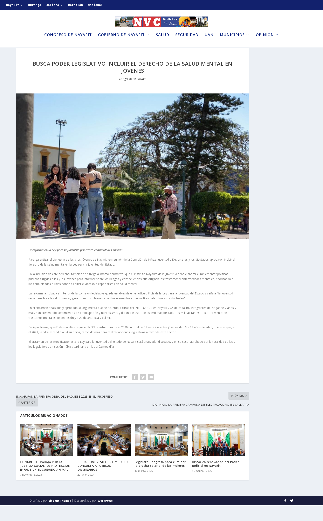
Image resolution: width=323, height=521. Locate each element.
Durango (34, 5)
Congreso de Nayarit (68, 43)
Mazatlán (75, 5)
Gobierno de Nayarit (121, 43)
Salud (162, 43)
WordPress (105, 516)
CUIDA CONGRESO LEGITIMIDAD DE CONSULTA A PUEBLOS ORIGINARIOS (103, 481)
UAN (209, 43)
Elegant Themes (60, 516)
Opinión (265, 43)
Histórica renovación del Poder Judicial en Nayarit (215, 479)
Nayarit (12, 5)
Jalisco (52, 5)
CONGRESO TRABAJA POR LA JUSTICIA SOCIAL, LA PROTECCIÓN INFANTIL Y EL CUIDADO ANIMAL (45, 481)
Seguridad (186, 43)
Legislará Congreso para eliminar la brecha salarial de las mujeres (160, 479)
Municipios (232, 43)
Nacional (95, 5)
